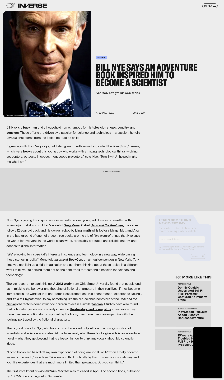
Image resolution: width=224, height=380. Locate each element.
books (27, 151)
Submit (196, 259)
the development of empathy (90, 309)
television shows (104, 127)
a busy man (29, 127)
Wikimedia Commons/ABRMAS (16, 115)
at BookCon (73, 260)
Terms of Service (169, 251)
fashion (97, 304)
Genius (11, 304)
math (87, 230)
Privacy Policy (188, 251)
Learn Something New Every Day (175, 223)
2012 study (64, 284)
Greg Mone (71, 225)
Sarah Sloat (108, 113)
